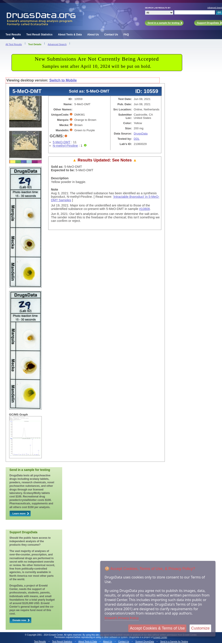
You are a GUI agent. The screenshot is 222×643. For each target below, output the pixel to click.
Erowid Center (160, 637)
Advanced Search (57, 44)
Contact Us (111, 34)
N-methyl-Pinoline (65, 145)
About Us (93, 34)
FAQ (126, 34)
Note (54, 189)
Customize (200, 628)
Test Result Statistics (39, 34)
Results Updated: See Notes (104, 160)
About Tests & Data (70, 34)
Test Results (13, 34)
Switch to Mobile (63, 80)
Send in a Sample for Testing (174, 641)
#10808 (144, 209)
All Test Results (14, 44)
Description (60, 178)
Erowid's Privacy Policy (122, 618)
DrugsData (141, 133)
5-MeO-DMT (61, 142)
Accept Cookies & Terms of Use (157, 628)
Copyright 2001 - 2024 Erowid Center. (45, 635)
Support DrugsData (144, 641)
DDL (137, 138)
